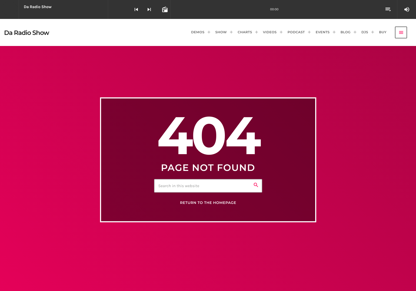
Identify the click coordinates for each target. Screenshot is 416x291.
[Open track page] (164, 9)
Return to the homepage (208, 203)
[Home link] (26, 32)
